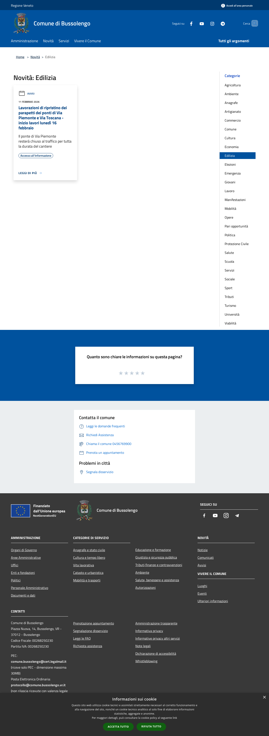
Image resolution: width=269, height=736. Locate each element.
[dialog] (134, 714)
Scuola (229, 261)
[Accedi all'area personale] (237, 5)
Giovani (230, 182)
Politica (230, 234)
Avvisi (26, 94)
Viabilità (230, 323)
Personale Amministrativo (29, 587)
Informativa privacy (149, 630)
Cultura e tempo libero (89, 557)
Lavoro (229, 190)
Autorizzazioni (145, 587)
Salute (229, 252)
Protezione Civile (237, 243)
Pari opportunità (236, 226)
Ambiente (232, 93)
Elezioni (230, 164)
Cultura (230, 137)
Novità (35, 56)
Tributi (229, 296)
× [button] (264, 697)
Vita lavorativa (83, 565)
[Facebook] (184, 23)
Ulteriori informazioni (213, 600)
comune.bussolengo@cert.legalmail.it (38, 661)
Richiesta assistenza (87, 645)
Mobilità (230, 208)
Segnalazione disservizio (90, 630)
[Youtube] (194, 23)
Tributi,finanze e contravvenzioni (158, 564)
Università (232, 314)
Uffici (14, 565)
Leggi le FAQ (82, 638)
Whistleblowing (146, 661)
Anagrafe (231, 102)
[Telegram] (215, 23)
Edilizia (230, 155)
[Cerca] (253, 23)
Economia (232, 146)
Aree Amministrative (26, 557)
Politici (16, 580)
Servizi (229, 270)
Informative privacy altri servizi (157, 638)
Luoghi (202, 585)
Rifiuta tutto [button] (151, 726)
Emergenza (233, 173)
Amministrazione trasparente (156, 623)
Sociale (230, 279)
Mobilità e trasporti (86, 580)
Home (20, 56)
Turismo (230, 305)
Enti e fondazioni (23, 572)
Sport (228, 287)
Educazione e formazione (153, 549)
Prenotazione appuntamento (93, 623)
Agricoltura (233, 85)
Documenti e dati (23, 595)
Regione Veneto (22, 5)
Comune (230, 129)
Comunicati (206, 557)
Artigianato (233, 111)
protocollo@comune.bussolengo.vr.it (38, 684)
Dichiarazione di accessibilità (155, 653)
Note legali (143, 645)
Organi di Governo (24, 549)
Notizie (203, 549)
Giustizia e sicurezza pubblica (156, 557)
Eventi (202, 593)
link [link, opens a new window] (175, 718)
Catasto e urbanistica (88, 572)
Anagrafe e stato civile (89, 549)
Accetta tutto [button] (118, 726)
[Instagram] (205, 23)
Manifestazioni (235, 199)
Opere (229, 217)
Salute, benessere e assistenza (157, 580)
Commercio (233, 120)
